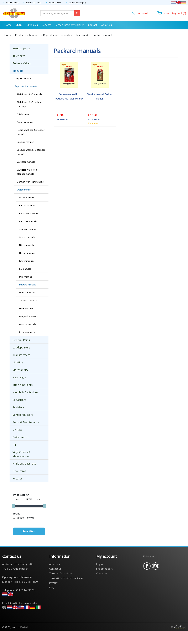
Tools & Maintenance (25, 422)
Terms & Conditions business (66, 578)
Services (46, 25)
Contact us (55, 568)
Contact (92, 25)
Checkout (101, 573)
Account (143, 13)
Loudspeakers (21, 347)
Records (17, 478)
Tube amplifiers (22, 385)
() (171, 13)
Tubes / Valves (21, 63)
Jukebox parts (21, 48)
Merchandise (20, 370)
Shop (19, 25)
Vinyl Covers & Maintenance (21, 454)
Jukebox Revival (25, 517)
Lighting (17, 362)
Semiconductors (22, 414)
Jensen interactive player (70, 25)
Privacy (53, 582)
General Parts (21, 340)
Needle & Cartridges (25, 392)
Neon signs (19, 377)
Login (99, 564)
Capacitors (19, 400)
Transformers (21, 355)
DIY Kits (17, 429)
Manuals (17, 71)
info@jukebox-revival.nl (24, 603)
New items (19, 471)
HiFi (14, 444)
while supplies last (24, 463)
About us (106, 25)
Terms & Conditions (60, 573)
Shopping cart (173, 13)
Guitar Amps (20, 437)
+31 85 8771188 (25, 590)
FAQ (51, 587)
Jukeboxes (32, 25)
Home (7, 25)
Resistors (18, 407)
